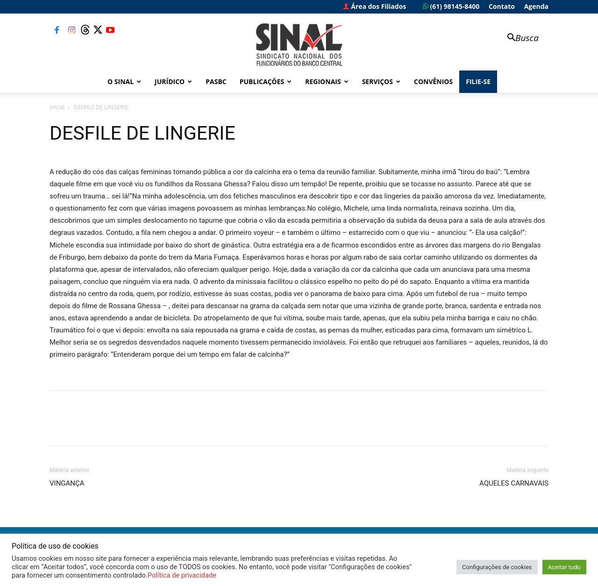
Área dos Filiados (374, 6)
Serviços (381, 81)
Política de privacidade (182, 575)
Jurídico (173, 81)
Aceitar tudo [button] (564, 567)
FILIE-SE (478, 81)
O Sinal (124, 81)
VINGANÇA (67, 483)
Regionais (326, 81)
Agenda (536, 6)
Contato (502, 6)
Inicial (57, 107)
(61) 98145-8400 (451, 6)
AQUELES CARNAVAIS (513, 483)
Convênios (433, 81)
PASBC (216, 81)
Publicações (266, 81)
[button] (518, 38)
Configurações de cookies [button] (497, 567)
